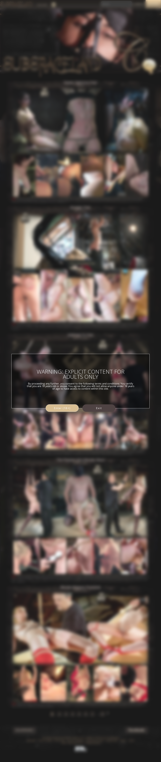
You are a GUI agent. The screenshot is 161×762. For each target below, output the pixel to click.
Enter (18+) (62, 408)
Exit (99, 408)
